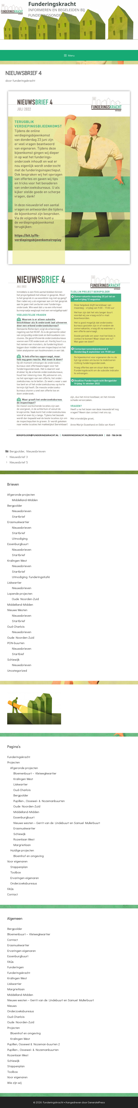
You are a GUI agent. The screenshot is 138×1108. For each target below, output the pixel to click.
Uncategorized (17, 670)
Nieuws (12, 1006)
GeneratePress (96, 1102)
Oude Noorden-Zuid (25, 599)
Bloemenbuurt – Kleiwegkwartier (34, 773)
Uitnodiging (19, 538)
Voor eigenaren (17, 861)
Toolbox (15, 872)
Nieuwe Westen (17, 610)
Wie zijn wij (14, 1083)
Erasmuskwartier (18, 522)
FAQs (10, 889)
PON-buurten (15, 643)
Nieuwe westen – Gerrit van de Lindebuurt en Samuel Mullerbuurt (56, 823)
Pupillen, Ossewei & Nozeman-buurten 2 (33, 1044)
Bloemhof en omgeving (28, 856)
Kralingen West (17, 560)
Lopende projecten (19, 593)
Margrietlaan (22, 845)
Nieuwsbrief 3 (19, 457)
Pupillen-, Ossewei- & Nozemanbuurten (39, 801)
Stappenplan (19, 867)
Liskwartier (14, 582)
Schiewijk (13, 659)
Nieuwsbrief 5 (19, 462)
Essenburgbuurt (17, 544)
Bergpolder (17, 451)
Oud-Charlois (16, 626)
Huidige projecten (22, 850)
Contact (12, 894)
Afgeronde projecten (21, 494)
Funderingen (15, 967)
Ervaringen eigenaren (24, 878)
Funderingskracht (52, 4)
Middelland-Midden (25, 500)
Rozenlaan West (23, 839)
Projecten (13, 762)
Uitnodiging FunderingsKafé (31, 577)
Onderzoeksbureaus (23, 883)
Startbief (18, 654)
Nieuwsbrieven (36, 451)
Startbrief (18, 516)
